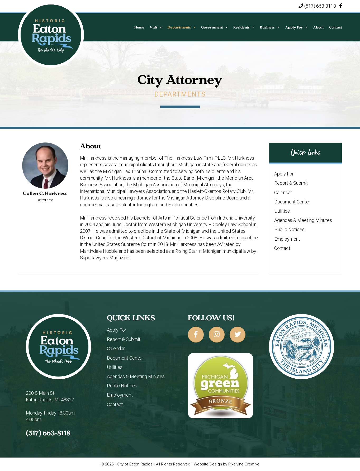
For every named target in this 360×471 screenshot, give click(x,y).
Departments (182, 27)
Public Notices (289, 229)
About (318, 27)
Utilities (282, 211)
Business (270, 27)
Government (214, 27)
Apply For (296, 27)
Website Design (208, 464)
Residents (244, 27)
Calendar (283, 192)
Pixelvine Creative (243, 464)
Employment (287, 239)
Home (139, 27)
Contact (335, 27)
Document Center (292, 201)
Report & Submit (291, 183)
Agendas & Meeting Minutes (303, 220)
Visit (156, 27)
